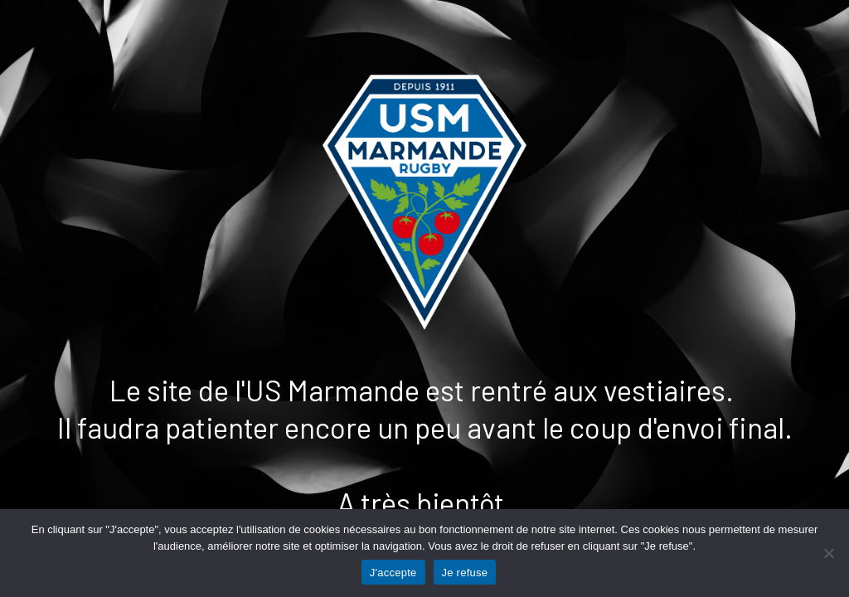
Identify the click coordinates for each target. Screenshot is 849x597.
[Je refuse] (828, 553)
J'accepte (393, 572)
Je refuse (465, 572)
